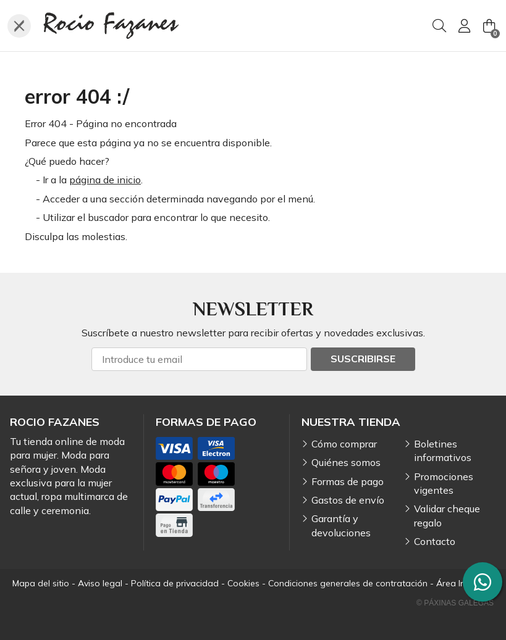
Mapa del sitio (40, 583)
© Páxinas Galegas (455, 603)
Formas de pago (347, 481)
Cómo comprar (344, 444)
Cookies (243, 583)
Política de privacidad (175, 583)
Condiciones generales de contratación (348, 583)
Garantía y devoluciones (341, 525)
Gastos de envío (347, 500)
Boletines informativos (442, 450)
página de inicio (105, 179)
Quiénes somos (346, 462)
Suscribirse (363, 358)
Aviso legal (100, 583)
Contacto (434, 541)
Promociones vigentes (443, 483)
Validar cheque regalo (447, 515)
